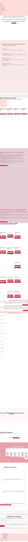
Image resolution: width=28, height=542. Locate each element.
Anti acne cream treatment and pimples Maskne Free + (3, 277)
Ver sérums (25, 310)
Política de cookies (5, 538)
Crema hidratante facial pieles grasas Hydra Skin (17, 262)
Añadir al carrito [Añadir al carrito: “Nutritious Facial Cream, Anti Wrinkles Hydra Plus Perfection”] (17, 252)
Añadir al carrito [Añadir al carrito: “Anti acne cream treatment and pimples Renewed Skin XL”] (9, 297)
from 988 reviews (2, 415)
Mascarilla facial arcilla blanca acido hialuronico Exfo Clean (2, 233)
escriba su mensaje (2, 522)
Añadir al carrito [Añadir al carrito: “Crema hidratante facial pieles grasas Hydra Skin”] (17, 267)
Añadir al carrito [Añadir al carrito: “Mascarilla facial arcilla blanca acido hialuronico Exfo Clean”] (2, 237)
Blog (1, 13)
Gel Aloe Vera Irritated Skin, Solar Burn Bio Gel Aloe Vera (17, 292)
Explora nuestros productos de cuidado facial (14, 16)
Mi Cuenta (1, 14)
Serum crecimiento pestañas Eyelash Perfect (17, 277)
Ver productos (3, 165)
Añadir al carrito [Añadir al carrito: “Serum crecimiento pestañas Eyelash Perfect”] (17, 281)
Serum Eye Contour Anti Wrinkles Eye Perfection (10, 277)
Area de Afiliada (5, 536)
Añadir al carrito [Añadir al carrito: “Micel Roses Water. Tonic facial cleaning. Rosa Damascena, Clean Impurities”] (9, 253)
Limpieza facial (3, 8)
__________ (1, 523)
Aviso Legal (4, 533)
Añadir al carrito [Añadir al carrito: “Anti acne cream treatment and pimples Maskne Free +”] (2, 282)
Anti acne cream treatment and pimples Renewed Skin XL (10, 292)
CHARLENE (11, 452)
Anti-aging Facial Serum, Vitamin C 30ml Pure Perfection (17, 233)
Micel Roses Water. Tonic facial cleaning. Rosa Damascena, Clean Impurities (10, 248)
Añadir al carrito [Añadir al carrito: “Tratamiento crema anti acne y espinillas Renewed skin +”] (2, 252)
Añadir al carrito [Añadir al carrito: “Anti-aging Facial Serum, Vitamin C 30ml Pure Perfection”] (17, 237)
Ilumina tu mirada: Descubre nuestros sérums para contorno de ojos (16, 305)
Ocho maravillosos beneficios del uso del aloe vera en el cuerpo (13, 503)
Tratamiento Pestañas (3, 10)
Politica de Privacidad (5, 535)
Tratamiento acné (3, 9)
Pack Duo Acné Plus (9, 232)
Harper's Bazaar (22, 453)
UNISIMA (15, 452)
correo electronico (2, 520)
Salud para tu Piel (26, 453)
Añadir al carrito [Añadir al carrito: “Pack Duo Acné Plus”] (9, 236)
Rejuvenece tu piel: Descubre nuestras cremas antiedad (18, 300)
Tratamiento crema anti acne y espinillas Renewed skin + (3, 248)
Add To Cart (10, 251)
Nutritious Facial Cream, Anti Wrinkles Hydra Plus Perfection (17, 248)
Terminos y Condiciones (5, 534)
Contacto (1, 12)
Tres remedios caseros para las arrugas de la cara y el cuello (13, 479)
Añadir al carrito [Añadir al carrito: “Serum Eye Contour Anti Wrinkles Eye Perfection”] (9, 281)
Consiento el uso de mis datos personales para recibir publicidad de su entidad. (16, 524)
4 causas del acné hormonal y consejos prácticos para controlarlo (13, 491)
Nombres (1, 518)
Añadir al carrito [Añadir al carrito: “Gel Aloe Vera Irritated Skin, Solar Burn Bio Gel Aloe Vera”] (17, 297)
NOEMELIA (7, 452)
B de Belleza (18, 453)
